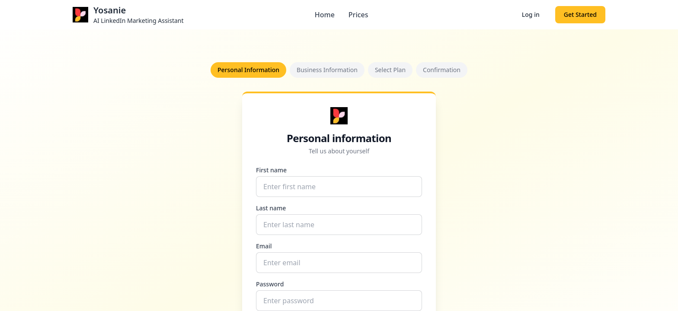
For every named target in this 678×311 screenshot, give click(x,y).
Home (325, 14)
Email (264, 246)
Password (270, 284)
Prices (358, 14)
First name (271, 170)
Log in (531, 14)
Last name (271, 208)
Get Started (580, 14)
